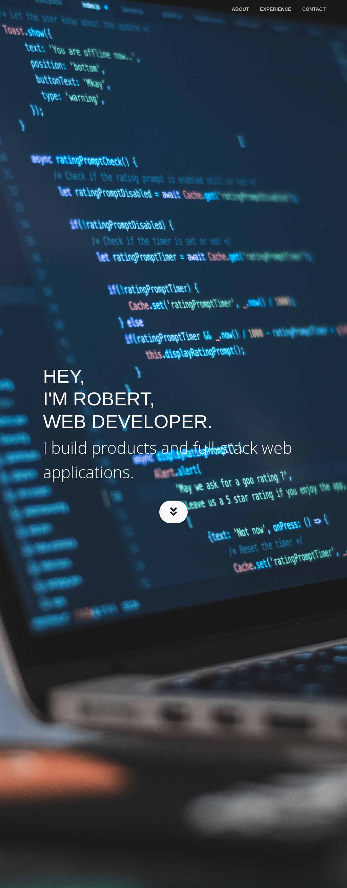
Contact (314, 9)
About (240, 9)
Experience (275, 9)
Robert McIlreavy (43, 9)
